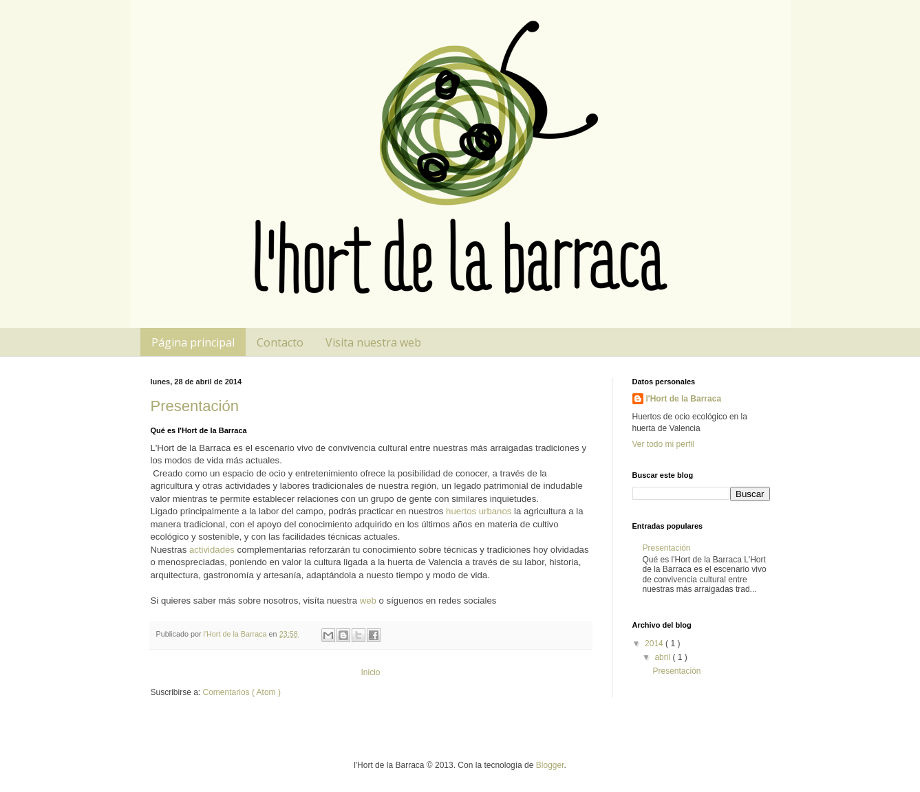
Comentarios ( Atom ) (242, 692)
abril (663, 657)
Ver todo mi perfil (663, 444)
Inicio (370, 672)
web (369, 600)
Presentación (195, 406)
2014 (655, 643)
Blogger (550, 765)
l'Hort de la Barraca (684, 399)
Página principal (193, 342)
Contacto (280, 342)
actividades (212, 549)
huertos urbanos (478, 511)
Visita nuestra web (373, 342)
